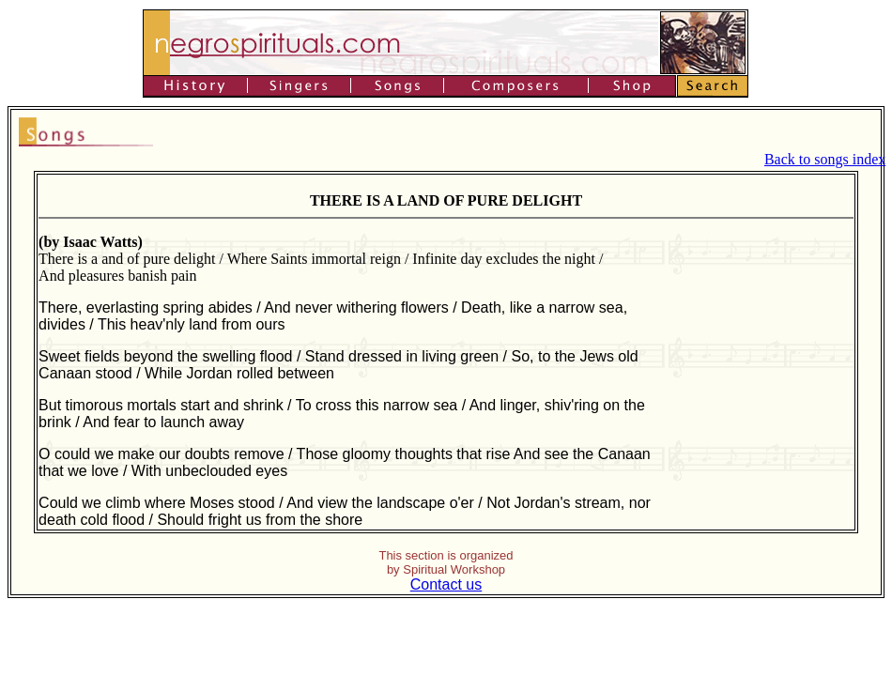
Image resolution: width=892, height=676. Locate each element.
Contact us (446, 584)
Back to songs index (824, 159)
